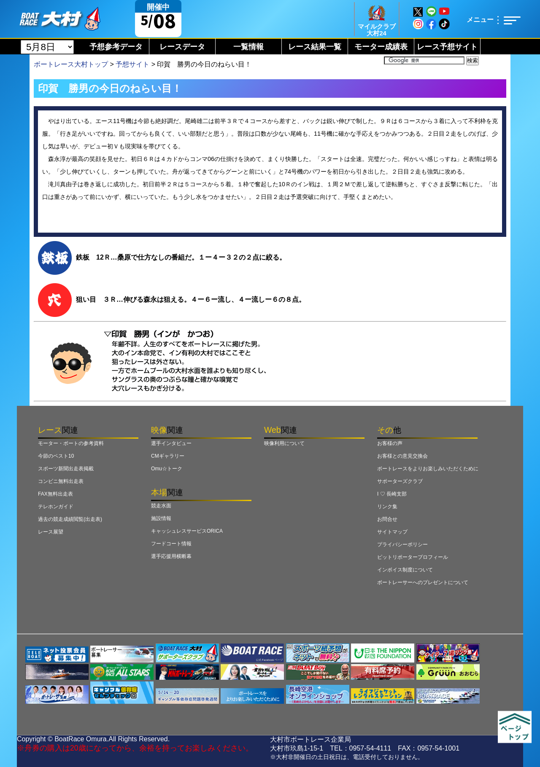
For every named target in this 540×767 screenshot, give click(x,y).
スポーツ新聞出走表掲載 (66, 469)
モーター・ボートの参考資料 (71, 443)
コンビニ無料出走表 (61, 481)
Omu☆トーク (166, 469)
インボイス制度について (405, 570)
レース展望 (50, 532)
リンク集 (387, 507)
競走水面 (161, 506)
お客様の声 (389, 443)
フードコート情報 (171, 544)
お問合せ (387, 519)
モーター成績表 (381, 47)
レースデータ (182, 47)
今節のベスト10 (56, 456)
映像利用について (284, 443)
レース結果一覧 (314, 47)
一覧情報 (248, 47)
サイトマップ (392, 532)
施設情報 (161, 518)
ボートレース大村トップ (71, 64)
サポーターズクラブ (400, 481)
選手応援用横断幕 (171, 556)
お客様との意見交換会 (402, 456)
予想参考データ (116, 47)
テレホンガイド (55, 507)
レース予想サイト (447, 47)
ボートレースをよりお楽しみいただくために (427, 469)
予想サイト (132, 64)
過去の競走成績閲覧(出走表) (70, 519)
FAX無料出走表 (55, 494)
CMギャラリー (167, 456)
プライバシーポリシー (402, 544)
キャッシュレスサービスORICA (187, 531)
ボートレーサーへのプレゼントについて (422, 582)
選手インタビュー (171, 443)
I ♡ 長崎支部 (392, 494)
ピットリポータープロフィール (412, 557)
